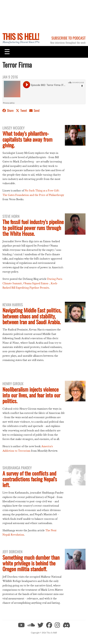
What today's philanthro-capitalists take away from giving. (27, 139)
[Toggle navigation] (7, 51)
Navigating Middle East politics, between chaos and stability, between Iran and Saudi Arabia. (31, 316)
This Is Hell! (20, 36)
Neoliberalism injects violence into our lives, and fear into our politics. (31, 395)
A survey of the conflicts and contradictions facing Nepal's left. (29, 479)
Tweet (22, 110)
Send (34, 110)
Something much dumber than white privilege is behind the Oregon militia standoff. (31, 563)
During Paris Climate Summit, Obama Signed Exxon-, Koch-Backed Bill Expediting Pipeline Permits (32, 283)
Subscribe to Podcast (68, 38)
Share (8, 110)
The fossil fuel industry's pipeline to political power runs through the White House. (33, 227)
